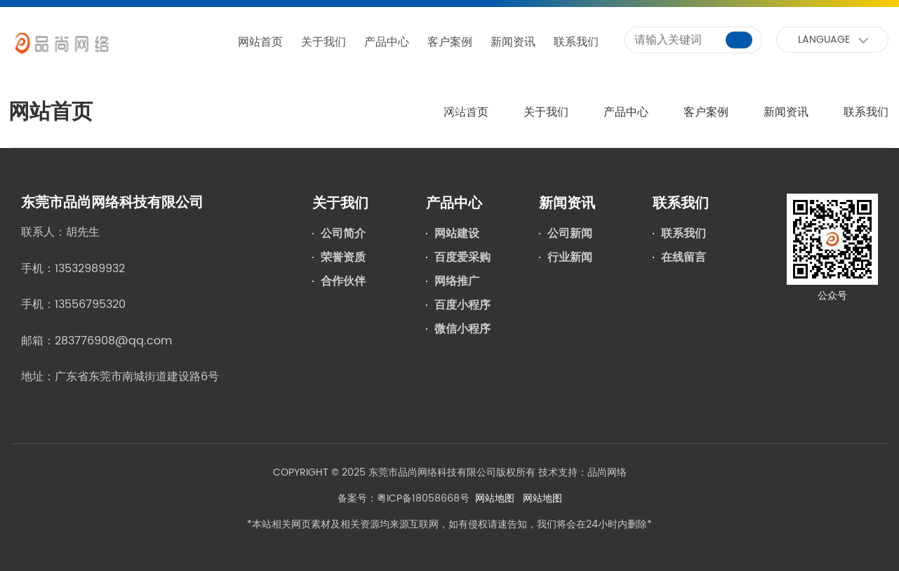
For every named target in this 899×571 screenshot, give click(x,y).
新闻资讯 (513, 42)
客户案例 (449, 42)
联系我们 (576, 42)
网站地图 (494, 498)
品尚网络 (607, 472)
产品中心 (386, 42)
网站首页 (260, 42)
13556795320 (90, 304)
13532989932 (90, 269)
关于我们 (323, 42)
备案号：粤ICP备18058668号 (404, 498)
